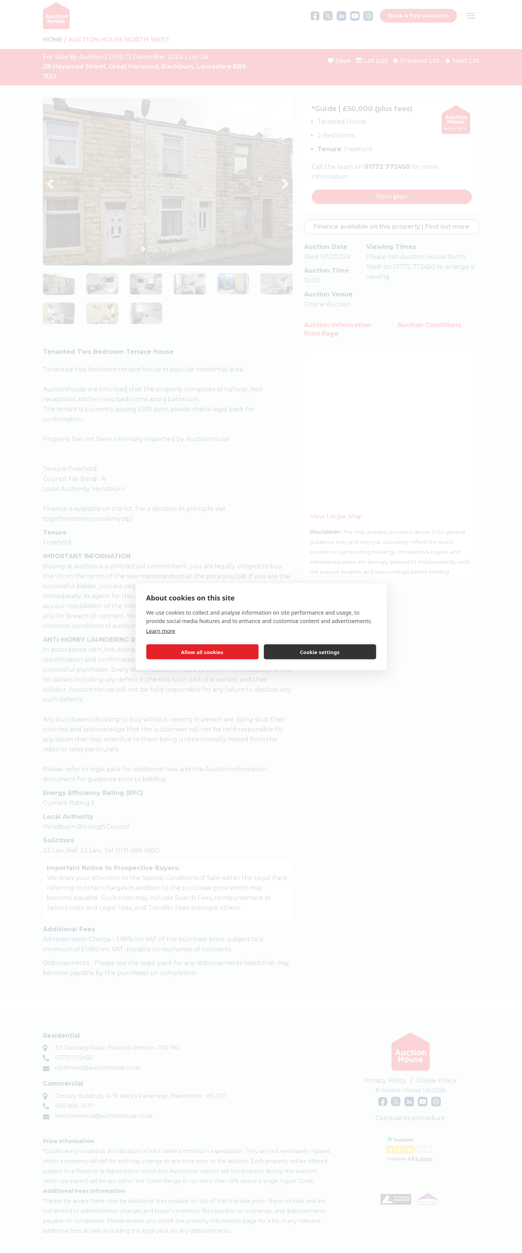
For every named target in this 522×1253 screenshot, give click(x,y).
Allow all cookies (202, 651)
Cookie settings (319, 651)
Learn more (160, 631)
